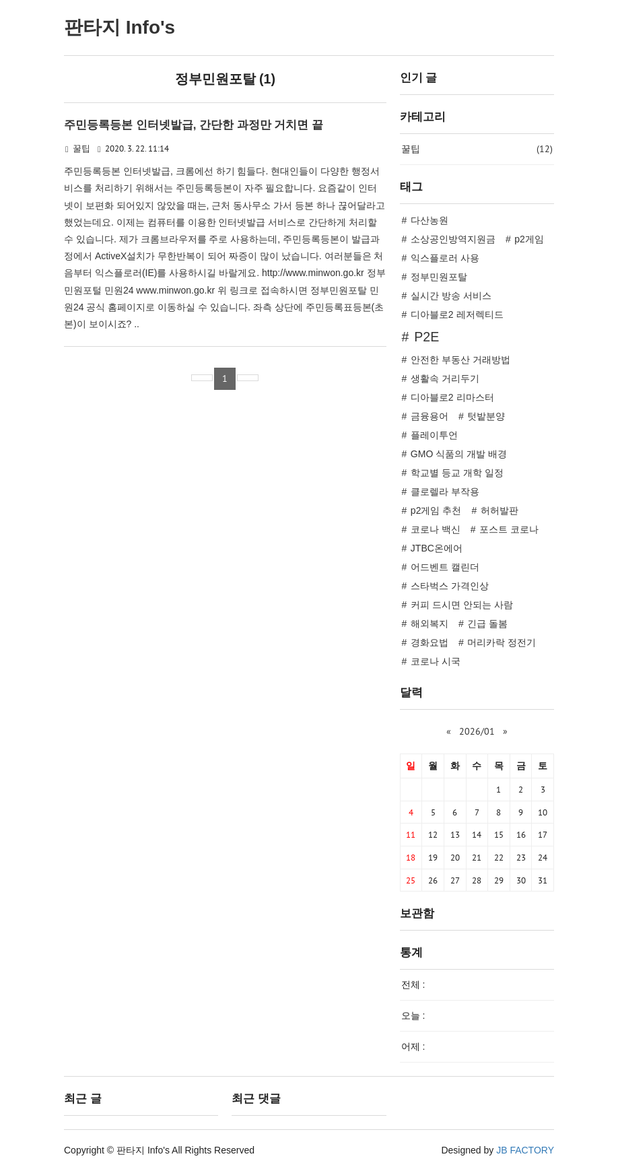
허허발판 (499, 510)
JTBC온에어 (436, 548)
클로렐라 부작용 (445, 491)
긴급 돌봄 (487, 623)
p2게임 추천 (436, 510)
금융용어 (429, 416)
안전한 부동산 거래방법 (460, 359)
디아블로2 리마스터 (452, 397)
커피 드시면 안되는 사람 (462, 604)
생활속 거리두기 (445, 378)
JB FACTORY (525, 1150)
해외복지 (429, 623)
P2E (426, 336)
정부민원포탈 (439, 276)
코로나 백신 (435, 529)
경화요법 (429, 642)
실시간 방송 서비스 (451, 295)
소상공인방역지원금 (453, 239)
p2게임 (529, 239)
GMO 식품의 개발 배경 (459, 453)
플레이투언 (434, 435)
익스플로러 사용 (445, 258)
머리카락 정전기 (501, 642)
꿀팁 (81, 149)
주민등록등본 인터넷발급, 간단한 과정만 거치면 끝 (193, 125)
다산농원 (429, 220)
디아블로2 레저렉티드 (457, 314)
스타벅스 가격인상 (450, 585)
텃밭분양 (486, 416)
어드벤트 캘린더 (445, 567)
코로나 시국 (435, 661)
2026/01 (477, 731)
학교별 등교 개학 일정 (457, 472)
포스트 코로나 (509, 529)
